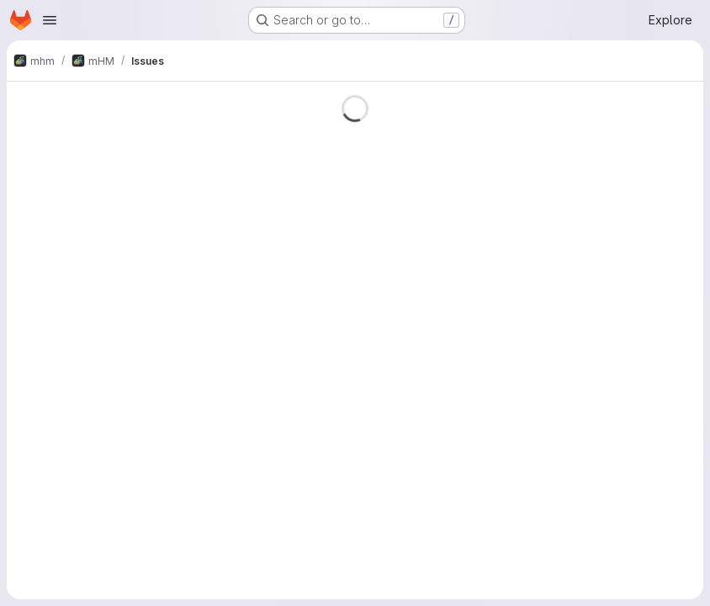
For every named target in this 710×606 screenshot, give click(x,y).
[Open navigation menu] (49, 20)
